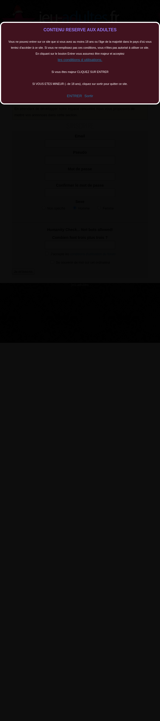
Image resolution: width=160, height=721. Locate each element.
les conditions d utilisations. (80, 60)
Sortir (88, 96)
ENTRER (74, 96)
